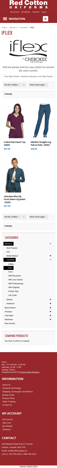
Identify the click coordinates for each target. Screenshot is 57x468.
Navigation (17, 19)
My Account (14, 12)
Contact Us (7, 405)
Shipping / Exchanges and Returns (17, 391)
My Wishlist (25, 12)
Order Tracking (8, 401)
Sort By (7, 85)
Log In (44, 12)
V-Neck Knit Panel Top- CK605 (15, 143)
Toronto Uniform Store (28, 467)
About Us (6, 385)
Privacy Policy (8, 398)
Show (32, 85)
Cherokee (24, 28)
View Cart (6, 423)
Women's (13, 28)
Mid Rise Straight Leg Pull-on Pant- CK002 (41, 143)
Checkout (35, 12)
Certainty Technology (11, 388)
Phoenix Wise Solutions (29, 372)
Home (4, 28)
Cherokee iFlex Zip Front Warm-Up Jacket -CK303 (14, 199)
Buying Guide (8, 395)
